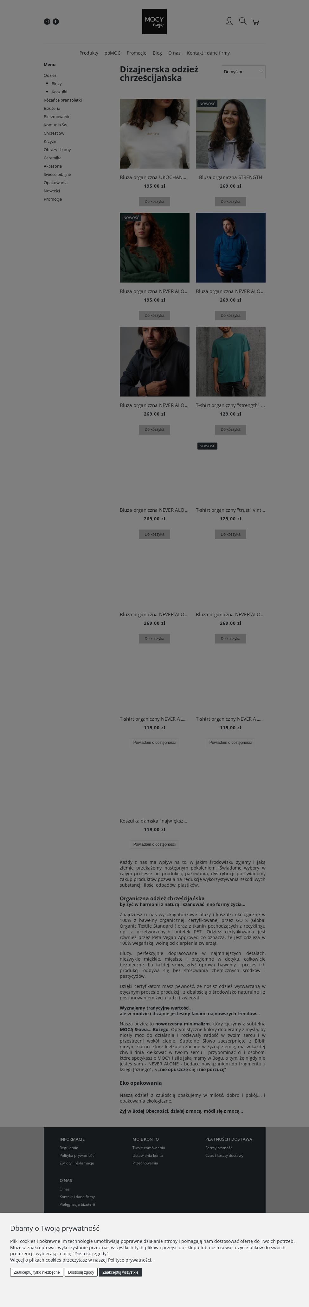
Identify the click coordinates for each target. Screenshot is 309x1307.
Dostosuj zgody (81, 1272)
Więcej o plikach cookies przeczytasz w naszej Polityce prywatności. (81, 1260)
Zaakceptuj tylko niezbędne (37, 1272)
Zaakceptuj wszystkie (120, 1272)
